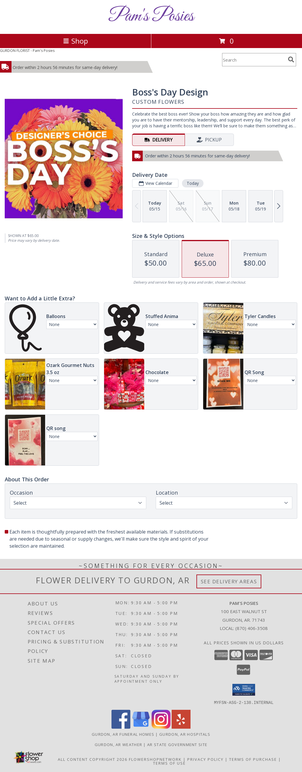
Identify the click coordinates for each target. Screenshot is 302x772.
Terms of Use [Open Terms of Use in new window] (169, 763)
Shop (75, 41)
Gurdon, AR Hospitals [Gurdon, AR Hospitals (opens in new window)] (184, 734)
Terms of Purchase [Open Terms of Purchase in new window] (253, 759)
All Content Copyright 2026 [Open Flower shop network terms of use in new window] (92, 759)
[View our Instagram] (161, 727)
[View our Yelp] (181, 727)
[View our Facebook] (120, 727)
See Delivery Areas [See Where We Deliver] (229, 581)
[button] (243, 690)
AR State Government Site (177, 744)
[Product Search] (253, 59)
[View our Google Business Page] (141, 727)
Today (193, 183)
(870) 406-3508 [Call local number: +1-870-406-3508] (251, 628)
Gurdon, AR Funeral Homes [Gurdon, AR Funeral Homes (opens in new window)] (123, 734)
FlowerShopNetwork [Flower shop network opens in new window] (155, 759)
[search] (291, 59)
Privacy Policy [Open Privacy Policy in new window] (205, 759)
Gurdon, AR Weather (118, 744)
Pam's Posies (151, 16)
